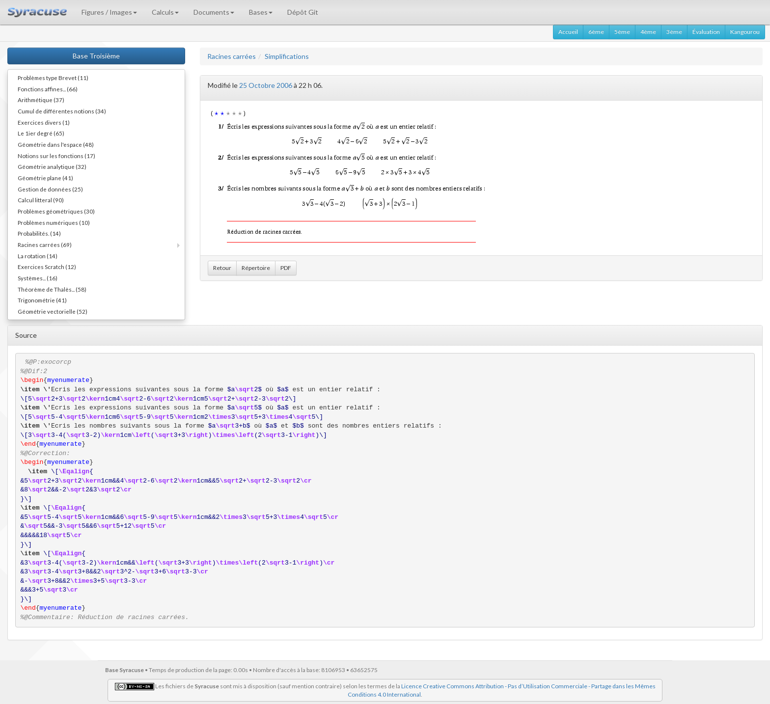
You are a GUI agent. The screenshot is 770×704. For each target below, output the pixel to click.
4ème (648, 31)
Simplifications (287, 56)
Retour (222, 267)
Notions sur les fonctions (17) (56, 155)
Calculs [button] (165, 12)
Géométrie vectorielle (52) (52, 311)
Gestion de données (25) (50, 189)
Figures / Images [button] (109, 12)
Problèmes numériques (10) (54, 222)
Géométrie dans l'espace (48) (56, 144)
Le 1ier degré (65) (41, 133)
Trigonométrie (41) (42, 300)
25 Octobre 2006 (265, 85)
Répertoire (256, 267)
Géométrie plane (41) (45, 177)
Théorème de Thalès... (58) (52, 289)
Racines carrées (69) (45, 244)
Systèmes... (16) (37, 277)
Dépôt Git (302, 12)
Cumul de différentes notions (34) (62, 111)
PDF (285, 267)
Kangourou (745, 31)
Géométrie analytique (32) (52, 166)
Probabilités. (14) (39, 233)
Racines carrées (231, 56)
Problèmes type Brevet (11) (53, 77)
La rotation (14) (37, 255)
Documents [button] (213, 12)
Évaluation (706, 31)
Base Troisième (96, 56)
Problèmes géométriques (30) (56, 211)
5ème (622, 31)
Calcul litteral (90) (41, 199)
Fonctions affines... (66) (48, 88)
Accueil (568, 31)
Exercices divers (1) (44, 122)
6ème (596, 31)
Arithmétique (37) (41, 99)
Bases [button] (261, 12)
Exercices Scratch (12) (47, 266)
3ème (674, 31)
